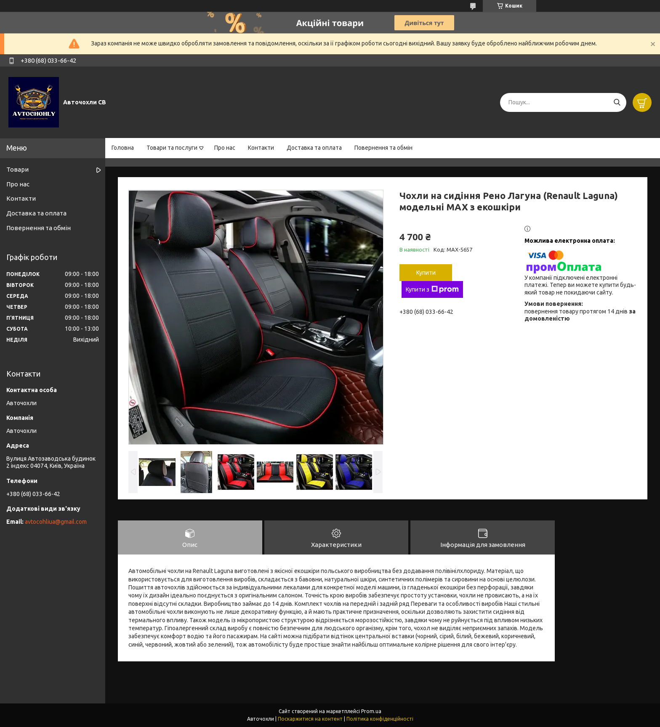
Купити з (432, 289)
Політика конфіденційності (379, 719)
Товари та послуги (171, 147)
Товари (17, 169)
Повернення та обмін (383, 147)
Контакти (261, 147)
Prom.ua (371, 711)
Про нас (224, 147)
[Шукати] (616, 102)
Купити (426, 272)
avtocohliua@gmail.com (56, 521)
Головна (123, 147)
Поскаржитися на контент (310, 719)
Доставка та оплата (314, 147)
